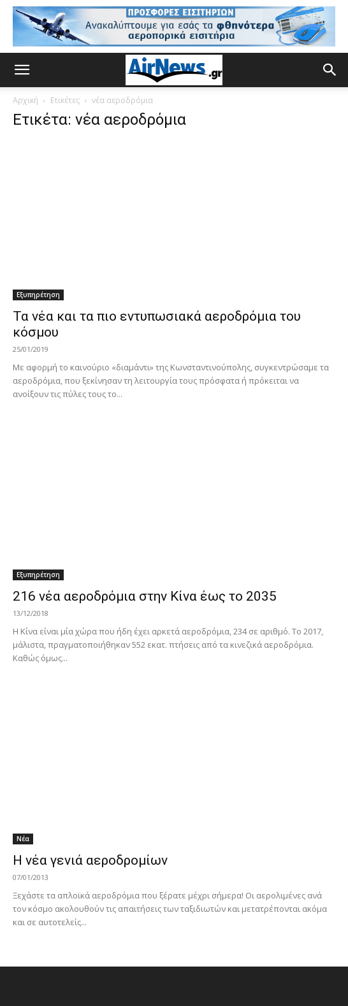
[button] (21, 70)
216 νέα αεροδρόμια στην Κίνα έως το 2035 (145, 596)
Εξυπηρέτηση (38, 294)
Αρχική (25, 100)
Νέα (23, 838)
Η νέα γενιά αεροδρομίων (90, 860)
